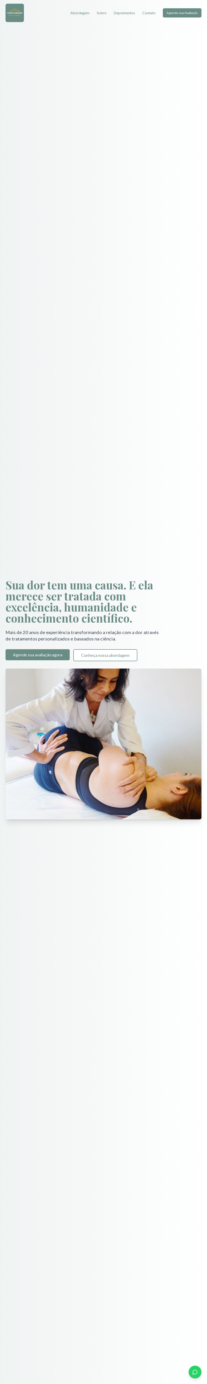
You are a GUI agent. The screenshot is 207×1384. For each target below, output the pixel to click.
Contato (148, 13)
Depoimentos (124, 13)
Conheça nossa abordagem (105, 655)
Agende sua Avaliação (182, 13)
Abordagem (79, 13)
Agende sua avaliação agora (37, 654)
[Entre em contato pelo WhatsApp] (195, 1372)
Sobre (101, 13)
